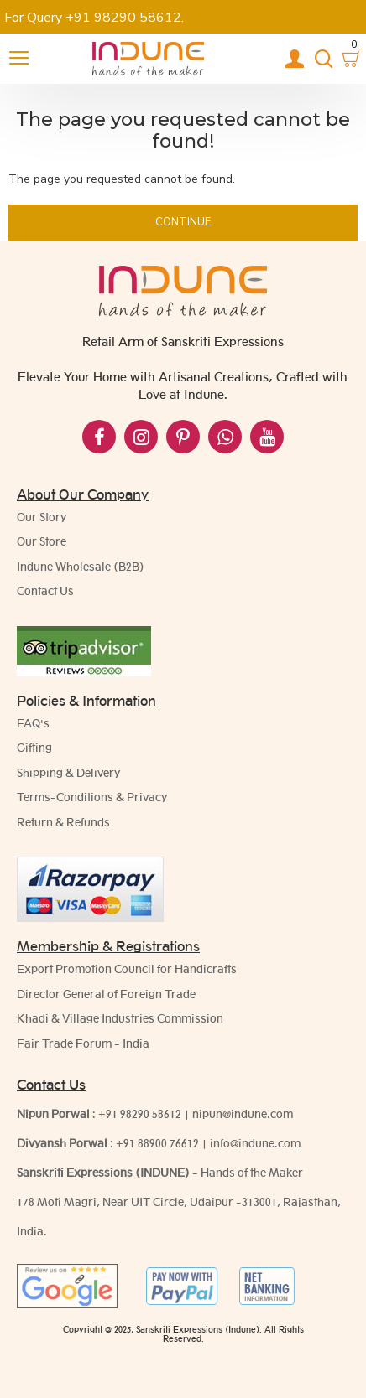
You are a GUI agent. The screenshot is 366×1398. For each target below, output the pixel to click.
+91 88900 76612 (157, 1143)
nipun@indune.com (242, 1114)
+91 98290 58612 (139, 1114)
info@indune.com (255, 1143)
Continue (183, 222)
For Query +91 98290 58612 (92, 17)
